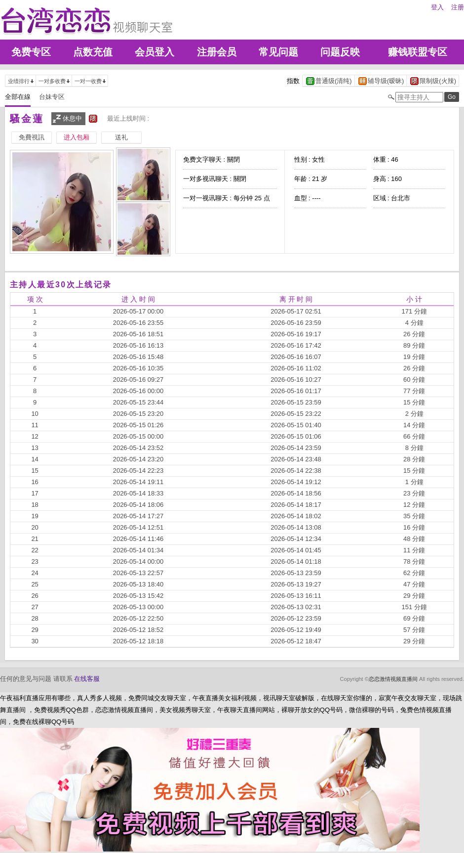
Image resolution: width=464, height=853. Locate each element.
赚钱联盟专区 (417, 51)
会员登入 (154, 51)
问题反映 (340, 51)
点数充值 (93, 51)
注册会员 (216, 51)
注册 (457, 7)
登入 (437, 7)
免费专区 (31, 51)
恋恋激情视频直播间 (393, 679)
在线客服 (87, 678)
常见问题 (278, 51)
